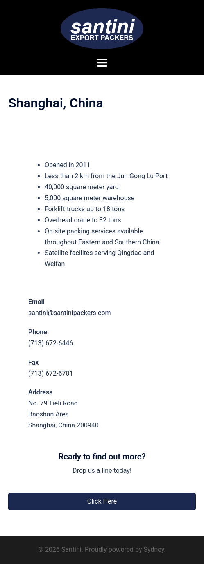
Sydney (153, 549)
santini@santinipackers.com (69, 313)
